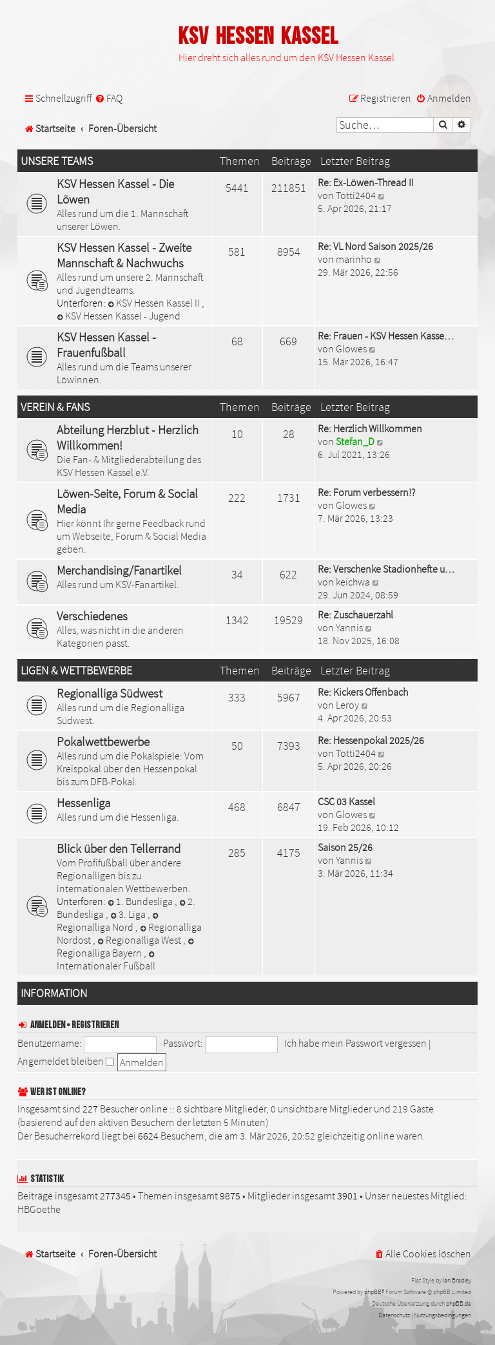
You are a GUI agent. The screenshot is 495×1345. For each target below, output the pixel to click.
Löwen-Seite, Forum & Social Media (127, 501)
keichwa (353, 581)
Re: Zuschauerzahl (355, 614)
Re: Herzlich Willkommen (370, 428)
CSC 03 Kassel (346, 801)
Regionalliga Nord (108, 922)
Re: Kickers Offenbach (363, 691)
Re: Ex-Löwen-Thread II (366, 182)
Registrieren (95, 1025)
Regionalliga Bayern (126, 948)
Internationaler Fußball (107, 961)
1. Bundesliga (141, 901)
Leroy (347, 704)
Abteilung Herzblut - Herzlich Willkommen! (128, 437)
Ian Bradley (457, 1280)
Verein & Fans (55, 407)
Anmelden (47, 1025)
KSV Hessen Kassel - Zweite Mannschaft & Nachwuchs (124, 255)
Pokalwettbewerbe (103, 741)
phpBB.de (458, 1303)
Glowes (351, 348)
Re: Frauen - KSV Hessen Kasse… (386, 335)
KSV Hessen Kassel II (155, 302)
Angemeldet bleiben (65, 1060)
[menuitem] (108, 98)
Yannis (349, 627)
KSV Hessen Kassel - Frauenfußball (106, 344)
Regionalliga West (140, 939)
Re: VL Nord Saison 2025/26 (375, 246)
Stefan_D (355, 441)
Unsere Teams (57, 161)
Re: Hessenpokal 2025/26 (371, 740)
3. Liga (129, 914)
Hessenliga (83, 802)
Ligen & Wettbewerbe (76, 670)
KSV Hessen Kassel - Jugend (118, 315)
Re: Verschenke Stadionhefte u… (386, 568)
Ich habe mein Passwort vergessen (355, 1042)
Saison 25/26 (345, 847)
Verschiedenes (92, 616)
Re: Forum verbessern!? (366, 492)
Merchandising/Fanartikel (119, 570)
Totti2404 (356, 195)
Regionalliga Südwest (109, 693)
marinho (354, 259)
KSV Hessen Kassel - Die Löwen (115, 191)
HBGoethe (39, 1209)
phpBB (373, 1292)
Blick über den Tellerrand (118, 848)
